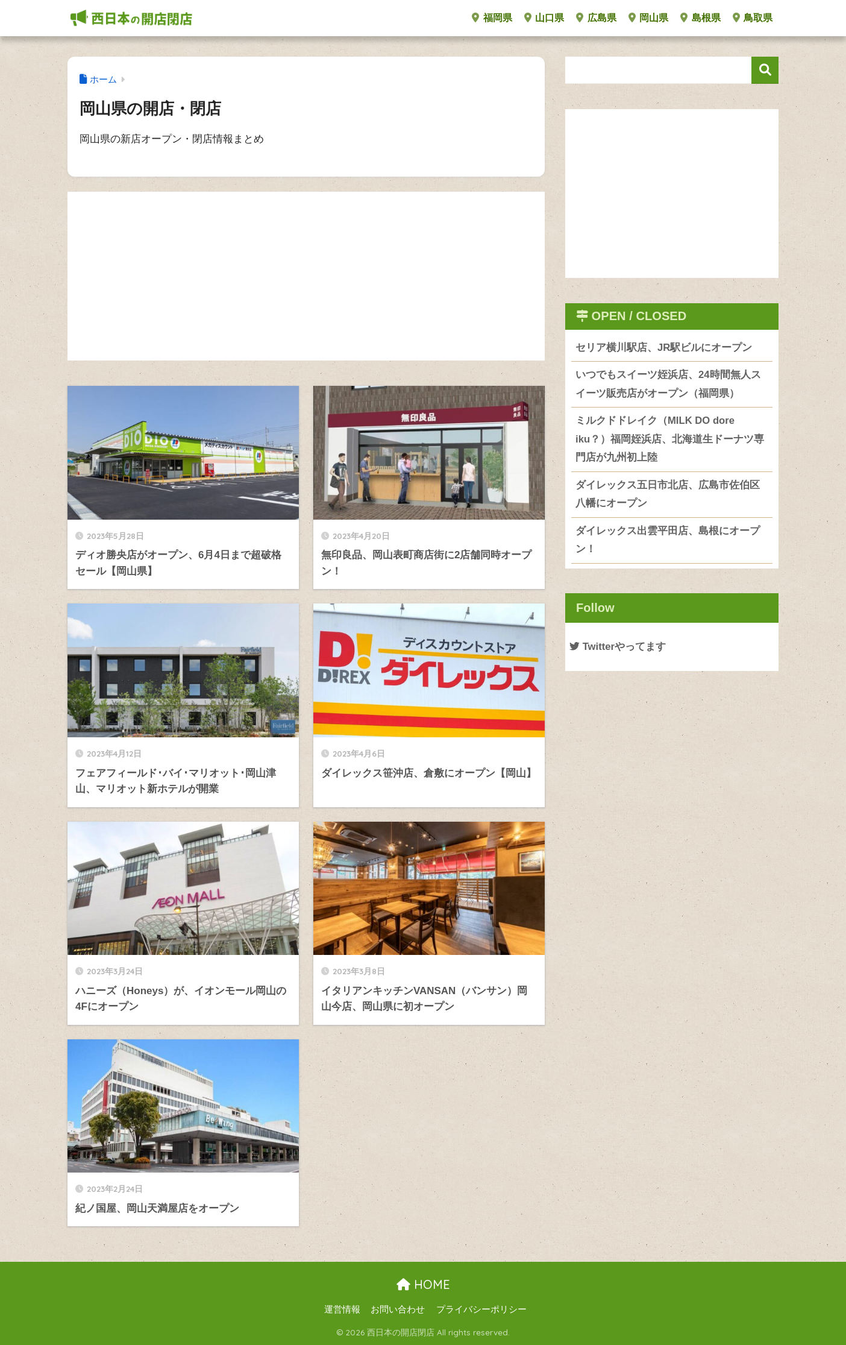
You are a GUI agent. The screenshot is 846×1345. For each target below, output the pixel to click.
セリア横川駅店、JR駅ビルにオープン (663, 347)
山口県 (544, 18)
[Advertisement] (306, 276)
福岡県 (492, 18)
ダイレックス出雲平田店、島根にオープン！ (667, 541)
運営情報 (342, 1309)
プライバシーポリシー (481, 1309)
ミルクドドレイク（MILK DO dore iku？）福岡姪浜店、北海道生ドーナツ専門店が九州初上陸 (669, 439)
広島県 (596, 18)
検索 (765, 70)
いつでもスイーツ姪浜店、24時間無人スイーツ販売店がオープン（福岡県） (668, 384)
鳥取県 (752, 18)
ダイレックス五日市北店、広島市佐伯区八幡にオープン (667, 495)
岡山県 (648, 18)
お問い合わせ (398, 1309)
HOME (423, 1284)
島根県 (700, 18)
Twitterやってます (617, 648)
